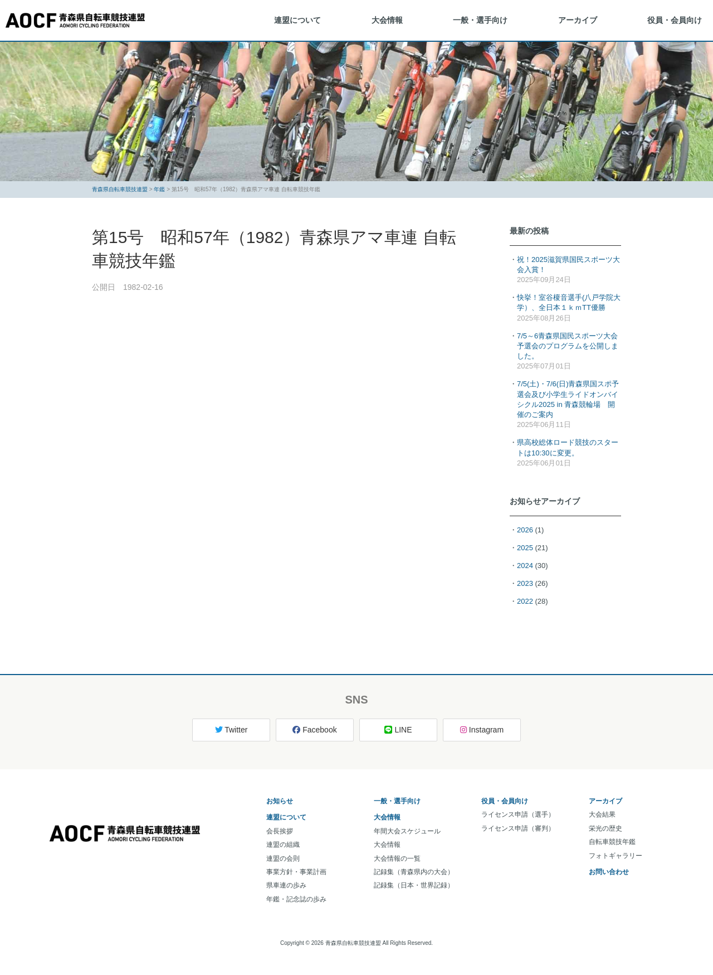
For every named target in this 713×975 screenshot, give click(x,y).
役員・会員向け (674, 20)
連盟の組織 (283, 844)
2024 (525, 565)
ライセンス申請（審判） (518, 828)
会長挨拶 (279, 831)
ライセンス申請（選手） (518, 814)
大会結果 (602, 814)
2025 (525, 548)
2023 (525, 583)
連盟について (297, 20)
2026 (525, 530)
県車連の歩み (286, 885)
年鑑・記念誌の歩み (296, 899)
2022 (525, 601)
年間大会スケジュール (407, 831)
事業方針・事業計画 (296, 872)
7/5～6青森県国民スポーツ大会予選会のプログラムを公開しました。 (567, 346)
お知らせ (279, 801)
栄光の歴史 (605, 828)
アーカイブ (577, 20)
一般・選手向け (480, 20)
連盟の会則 (283, 858)
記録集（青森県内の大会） (414, 872)
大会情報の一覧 (397, 858)
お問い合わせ (609, 872)
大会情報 (387, 20)
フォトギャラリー (615, 856)
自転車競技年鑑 (612, 842)
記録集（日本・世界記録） (414, 885)
